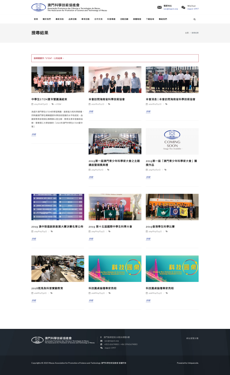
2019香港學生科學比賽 (160, 226)
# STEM (58, 104)
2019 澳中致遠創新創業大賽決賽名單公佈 (57, 226)
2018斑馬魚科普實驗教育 (47, 288)
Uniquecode (193, 363)
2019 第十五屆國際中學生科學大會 (110, 226)
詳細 (34, 134)
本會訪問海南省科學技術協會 (107, 99)
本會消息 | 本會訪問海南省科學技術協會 (170, 99)
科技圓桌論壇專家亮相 (102, 288)
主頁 (187, 33)
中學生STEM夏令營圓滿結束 (49, 99)
